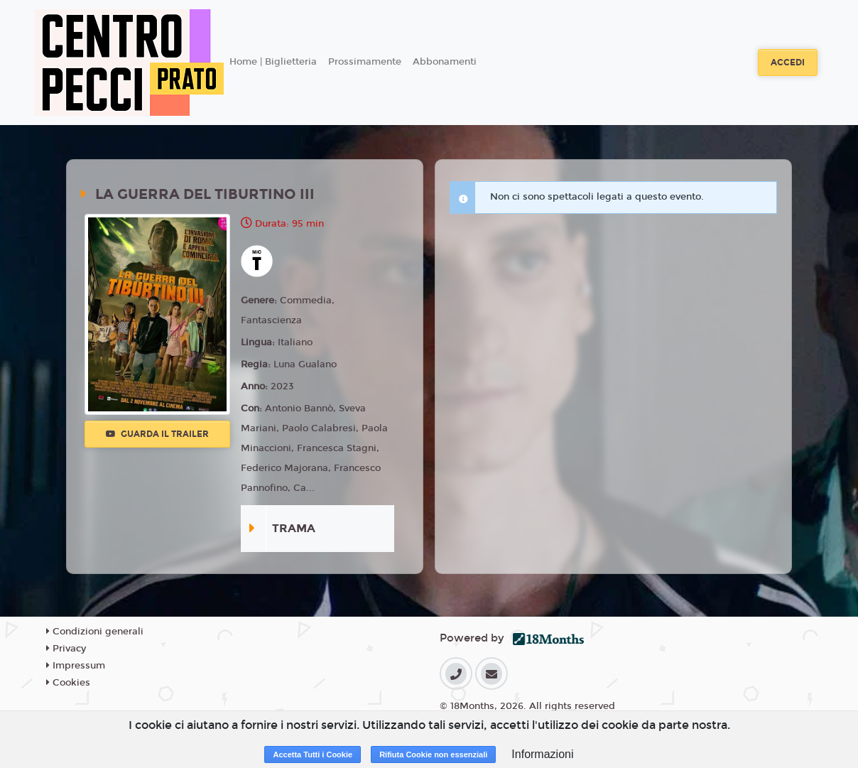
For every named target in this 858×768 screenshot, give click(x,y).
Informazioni (542, 754)
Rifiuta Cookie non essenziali (433, 754)
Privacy (66, 648)
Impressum (75, 665)
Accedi (788, 62)
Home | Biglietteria (273, 61)
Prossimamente (364, 61)
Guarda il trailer (157, 434)
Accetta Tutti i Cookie (312, 754)
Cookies (68, 682)
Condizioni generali (94, 631)
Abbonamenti (445, 61)
